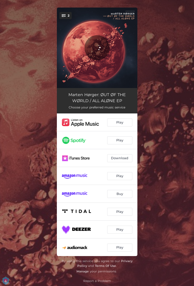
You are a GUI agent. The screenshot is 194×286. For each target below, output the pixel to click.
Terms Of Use (105, 266)
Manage (82, 271)
